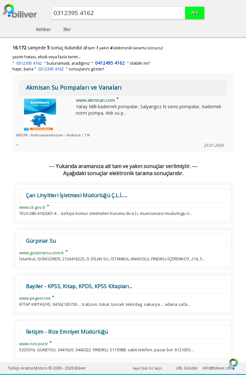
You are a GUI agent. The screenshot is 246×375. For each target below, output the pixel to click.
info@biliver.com (218, 368)
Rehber (43, 29)
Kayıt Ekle (140, 368)
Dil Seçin (155, 368)
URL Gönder (187, 368)
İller (67, 29)
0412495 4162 (110, 63)
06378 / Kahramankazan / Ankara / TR (53, 135)
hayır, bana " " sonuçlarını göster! (58, 69)
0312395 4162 (29, 63)
